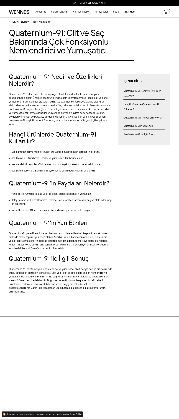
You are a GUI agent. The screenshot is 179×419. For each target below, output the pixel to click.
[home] (19, 12)
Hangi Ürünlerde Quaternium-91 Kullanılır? (141, 107)
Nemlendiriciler (81, 12)
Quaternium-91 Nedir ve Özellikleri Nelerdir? (142, 93)
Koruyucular (101, 12)
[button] (130, 12)
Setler (116, 12)
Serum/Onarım (59, 12)
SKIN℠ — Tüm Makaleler (30, 22)
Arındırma (41, 12)
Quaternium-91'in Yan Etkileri (139, 126)
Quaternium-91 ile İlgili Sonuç (139, 134)
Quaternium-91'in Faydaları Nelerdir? (143, 118)
